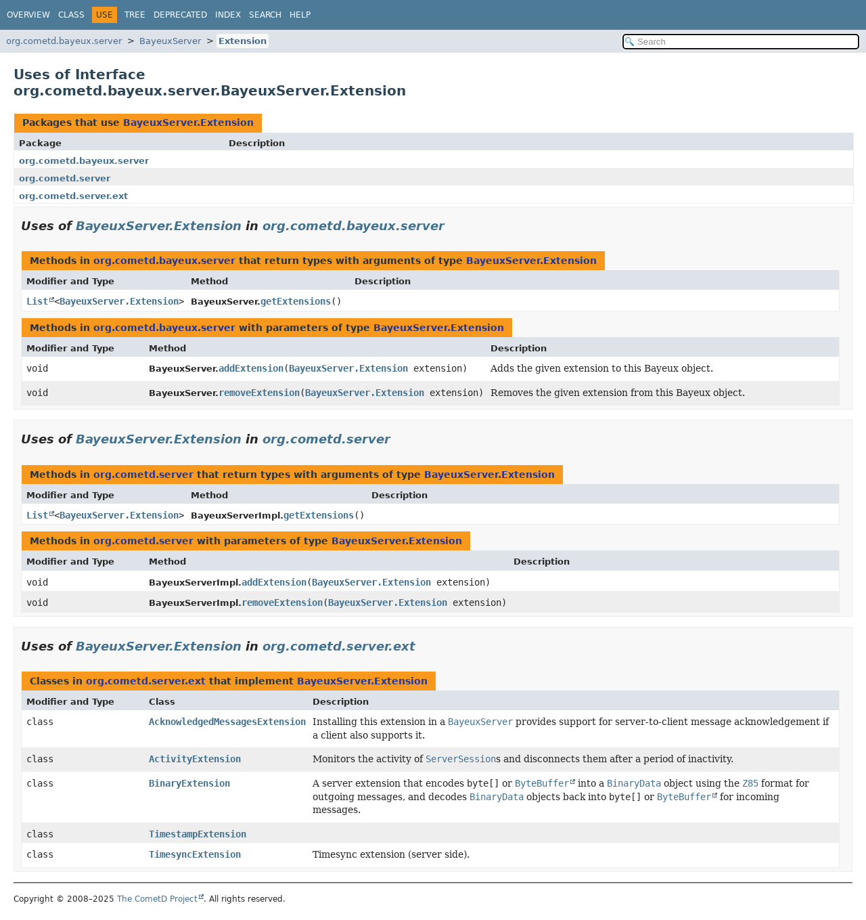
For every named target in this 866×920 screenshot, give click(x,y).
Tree (134, 15)
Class (71, 15)
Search (265, 15)
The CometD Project (157, 899)
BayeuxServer (170, 41)
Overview (28, 15)
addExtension (251, 368)
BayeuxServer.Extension (188, 122)
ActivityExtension (195, 758)
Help (300, 15)
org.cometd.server (64, 178)
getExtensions (295, 301)
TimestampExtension (197, 834)
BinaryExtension (189, 783)
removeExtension (259, 392)
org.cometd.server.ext (73, 196)
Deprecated (180, 15)
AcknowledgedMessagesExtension (227, 721)
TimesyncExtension (195, 854)
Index (228, 15)
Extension (243, 41)
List (37, 301)
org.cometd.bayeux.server (64, 41)
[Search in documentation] (740, 41)
